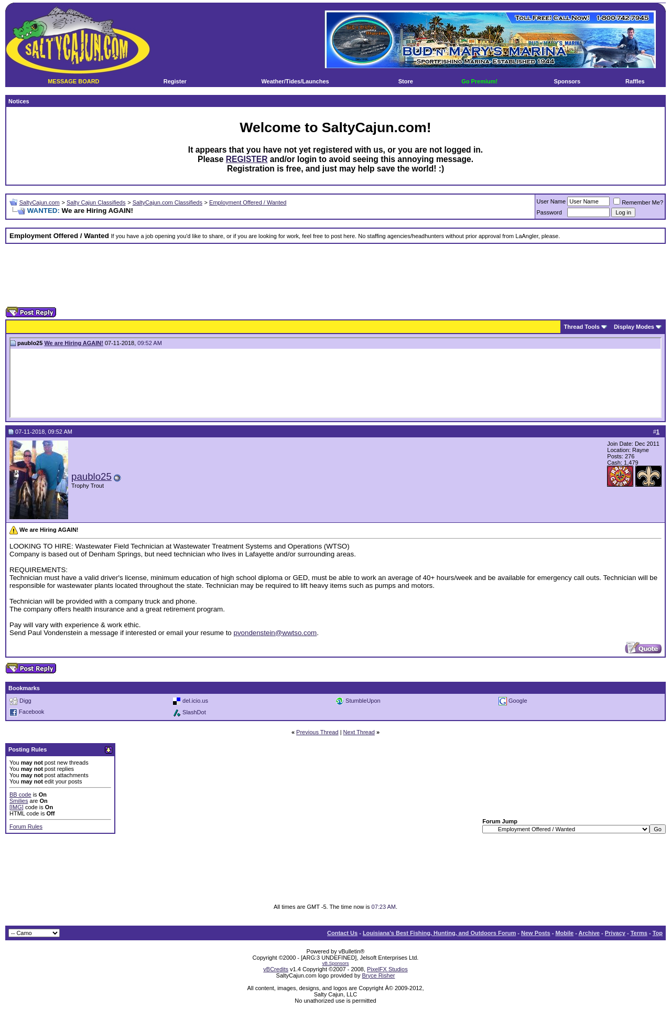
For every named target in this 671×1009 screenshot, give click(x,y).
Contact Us (342, 933)
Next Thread (359, 732)
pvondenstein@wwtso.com (275, 633)
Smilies (18, 801)
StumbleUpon (363, 700)
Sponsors (567, 81)
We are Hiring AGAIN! (73, 343)
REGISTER (247, 159)
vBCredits (275, 969)
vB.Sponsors (335, 963)
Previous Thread (317, 732)
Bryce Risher (378, 975)
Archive (589, 933)
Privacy (615, 933)
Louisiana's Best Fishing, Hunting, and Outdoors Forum (439, 933)
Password (549, 212)
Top (658, 933)
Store (405, 81)
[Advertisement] (335, 275)
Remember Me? (638, 202)
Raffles (635, 81)
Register (175, 81)
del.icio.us (195, 700)
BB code (20, 794)
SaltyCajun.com (39, 202)
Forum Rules (25, 826)
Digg (25, 700)
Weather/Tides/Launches (295, 81)
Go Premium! (479, 81)
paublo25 (91, 476)
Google (517, 700)
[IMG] (16, 807)
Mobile (564, 933)
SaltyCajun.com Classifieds (167, 202)
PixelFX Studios (387, 969)
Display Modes (634, 327)
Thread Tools (582, 327)
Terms (639, 933)
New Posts (535, 933)
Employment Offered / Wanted (247, 202)
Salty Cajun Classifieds (96, 202)
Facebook (31, 712)
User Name (551, 201)
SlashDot (194, 712)
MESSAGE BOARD (73, 81)
